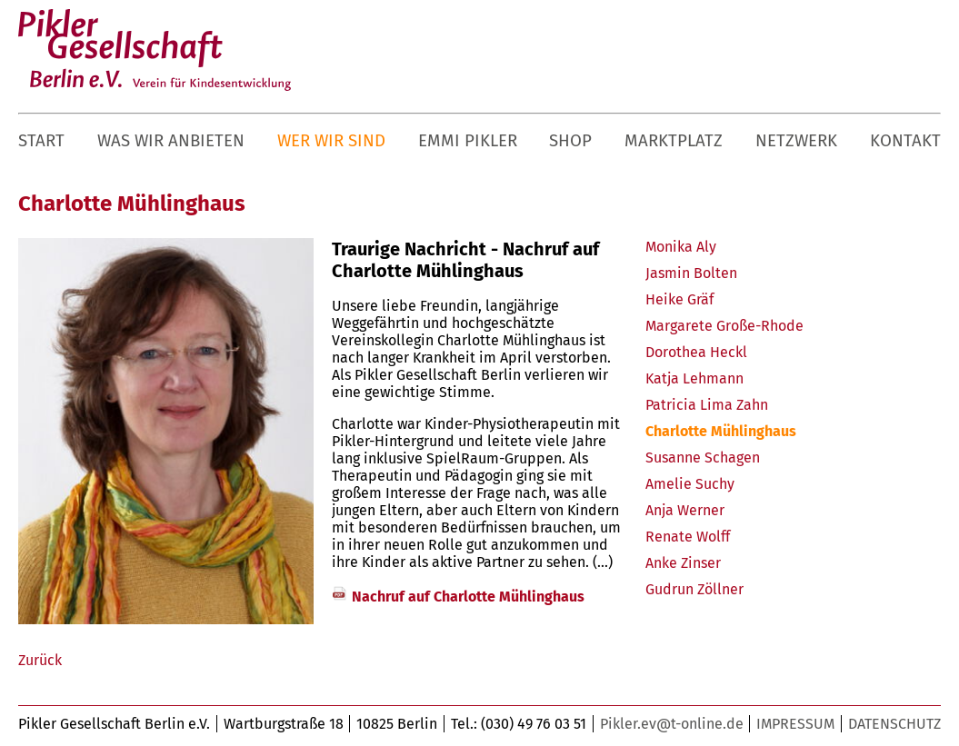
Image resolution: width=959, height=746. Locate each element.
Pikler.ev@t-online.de (672, 723)
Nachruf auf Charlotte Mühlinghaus (468, 596)
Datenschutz (894, 723)
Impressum (795, 723)
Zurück (40, 660)
